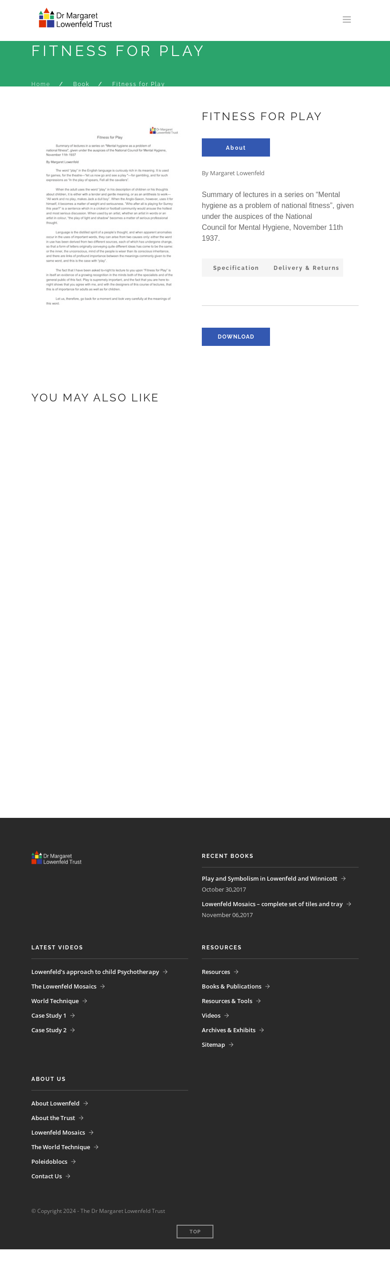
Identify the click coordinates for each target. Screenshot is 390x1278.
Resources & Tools (227, 1001)
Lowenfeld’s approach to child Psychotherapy (95, 972)
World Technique (55, 1001)
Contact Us (46, 1176)
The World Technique (60, 1147)
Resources (216, 972)
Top (195, 1232)
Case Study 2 (48, 1030)
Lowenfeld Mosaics (58, 1132)
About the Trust (53, 1118)
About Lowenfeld (55, 1103)
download (236, 337)
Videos (211, 1015)
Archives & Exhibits (228, 1030)
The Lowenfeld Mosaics (63, 986)
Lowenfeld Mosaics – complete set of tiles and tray (272, 904)
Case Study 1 (48, 1015)
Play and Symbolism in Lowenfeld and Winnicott (269, 878)
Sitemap (213, 1044)
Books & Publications (231, 986)
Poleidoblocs (49, 1161)
